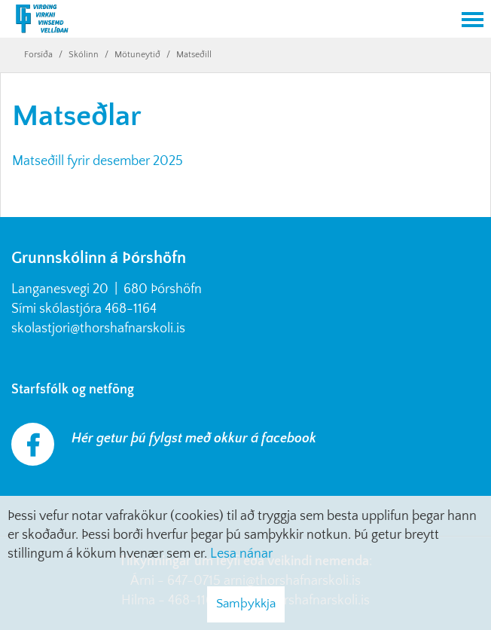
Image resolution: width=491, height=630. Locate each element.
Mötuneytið (137, 55)
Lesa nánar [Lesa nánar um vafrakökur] (241, 553)
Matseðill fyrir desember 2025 (97, 161)
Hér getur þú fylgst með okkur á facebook (194, 438)
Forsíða (38, 55)
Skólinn (84, 55)
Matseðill (194, 55)
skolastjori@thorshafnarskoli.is (98, 328)
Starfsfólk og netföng (75, 389)
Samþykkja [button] (246, 603)
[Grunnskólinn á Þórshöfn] (226, 20)
